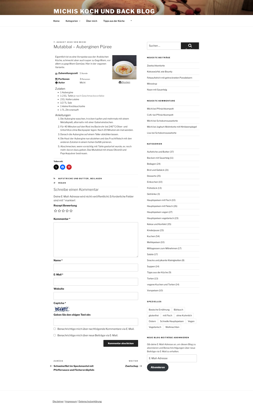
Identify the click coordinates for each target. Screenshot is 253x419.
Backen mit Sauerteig (158, 157)
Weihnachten (172, 327)
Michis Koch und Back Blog (104, 11)
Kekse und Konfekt (157, 224)
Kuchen (151, 236)
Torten (150, 278)
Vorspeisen (152, 290)
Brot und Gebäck (155, 170)
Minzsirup (152, 83)
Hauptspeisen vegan (157, 212)
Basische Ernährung (159, 309)
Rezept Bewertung (65, 205)
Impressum (71, 401)
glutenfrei (154, 315)
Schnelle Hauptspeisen (172, 321)
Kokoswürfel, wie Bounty (159, 71)
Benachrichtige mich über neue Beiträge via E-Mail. (87, 335)
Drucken (124, 82)
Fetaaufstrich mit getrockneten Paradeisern (169, 77)
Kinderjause (153, 230)
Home (56, 21)
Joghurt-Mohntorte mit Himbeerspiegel (177, 126)
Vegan (62, 183)
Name (58, 260)
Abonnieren (158, 367)
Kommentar (62, 218)
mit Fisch (167, 315)
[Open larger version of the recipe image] (124, 78)
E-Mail (58, 274)
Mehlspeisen (153, 242)
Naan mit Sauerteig (157, 89)
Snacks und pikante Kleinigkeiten (164, 260)
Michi (82, 42)
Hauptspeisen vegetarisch (160, 218)
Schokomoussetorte (167, 120)
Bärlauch (178, 309)
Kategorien (73, 21)
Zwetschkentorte (156, 65)
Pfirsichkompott (165, 108)
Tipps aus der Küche (114, 21)
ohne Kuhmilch (184, 315)
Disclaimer (58, 401)
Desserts (151, 176)
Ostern (152, 321)
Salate (150, 254)
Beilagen (96, 178)
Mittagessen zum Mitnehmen (162, 248)
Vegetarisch (155, 327)
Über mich (91, 21)
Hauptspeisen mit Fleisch (160, 206)
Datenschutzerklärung (90, 401)
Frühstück (152, 188)
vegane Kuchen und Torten (161, 284)
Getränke (152, 194)
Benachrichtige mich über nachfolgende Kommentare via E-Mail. (95, 328)
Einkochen (152, 181)
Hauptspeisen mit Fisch (159, 200)
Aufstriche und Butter (73, 178)
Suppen (151, 266)
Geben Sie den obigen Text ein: (72, 314)
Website (59, 288)
